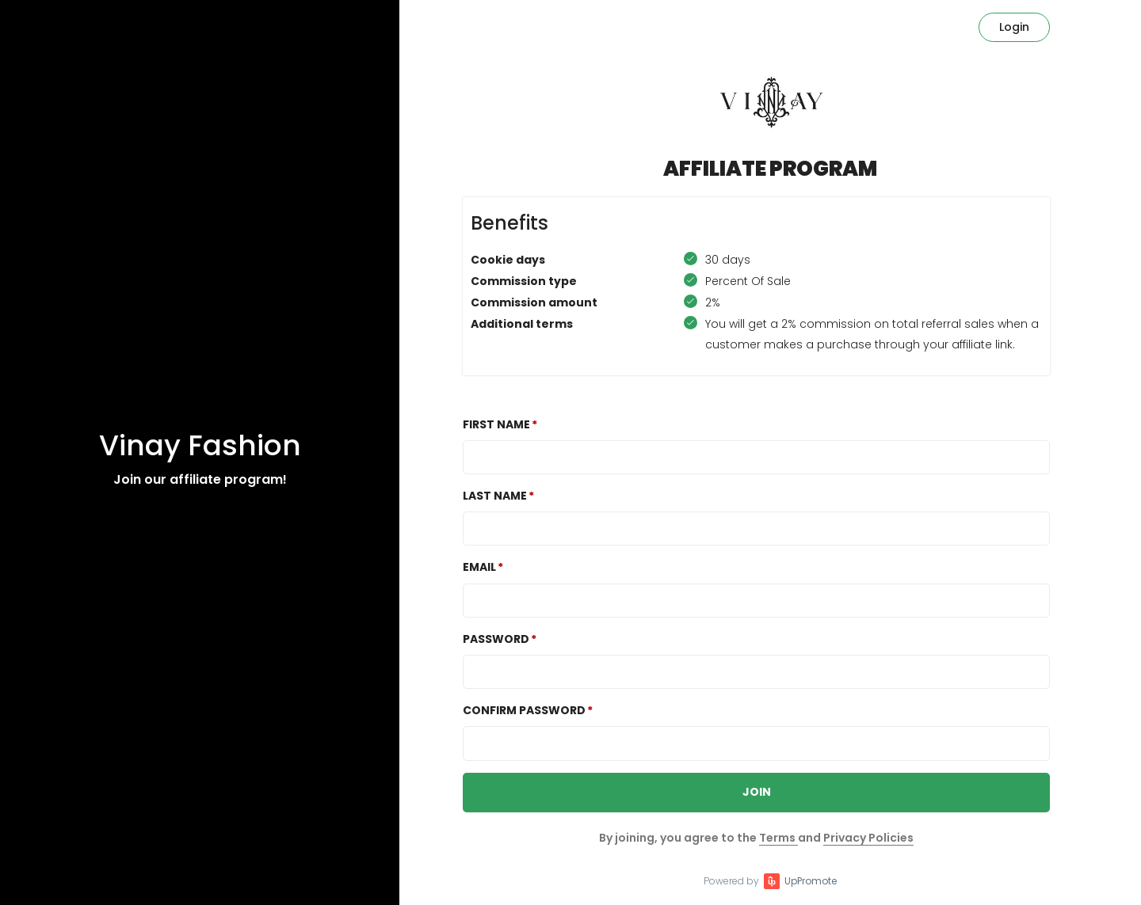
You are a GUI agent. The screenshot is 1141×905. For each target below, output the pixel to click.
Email (479, 567)
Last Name (495, 496)
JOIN (756, 792)
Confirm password (524, 710)
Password (496, 639)
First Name (496, 424)
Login (1014, 27)
